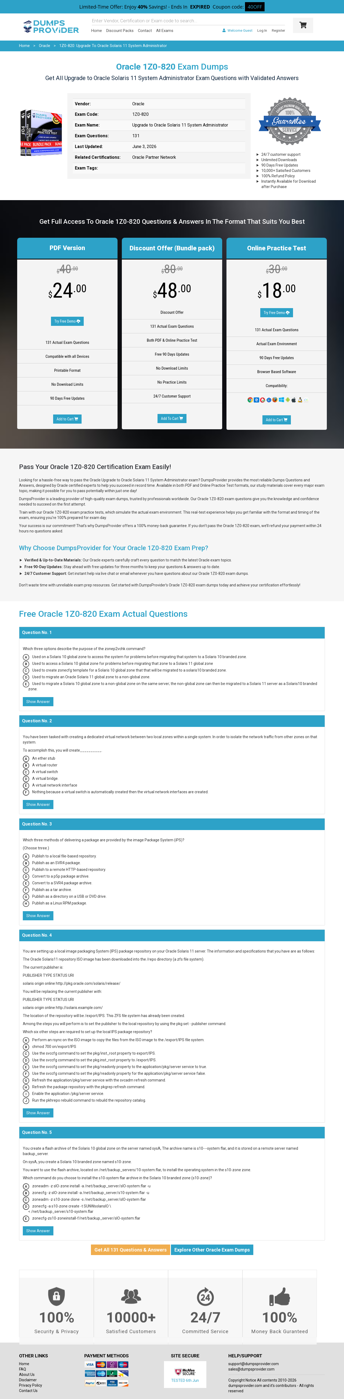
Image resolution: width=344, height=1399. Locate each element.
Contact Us (28, 1391)
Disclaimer (28, 1380)
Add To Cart (172, 418)
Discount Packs (120, 30)
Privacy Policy (30, 1385)
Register (278, 30)
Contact (145, 30)
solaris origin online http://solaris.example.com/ (63, 1007)
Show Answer (38, 702)
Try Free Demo (67, 321)
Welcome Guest (237, 30)
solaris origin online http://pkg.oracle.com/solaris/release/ (71, 983)
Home (96, 30)
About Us (27, 1374)
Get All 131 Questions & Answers (130, 1250)
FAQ (22, 1369)
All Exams (164, 30)
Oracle (44, 45)
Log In (262, 30)
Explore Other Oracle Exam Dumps (212, 1250)
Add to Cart (67, 419)
